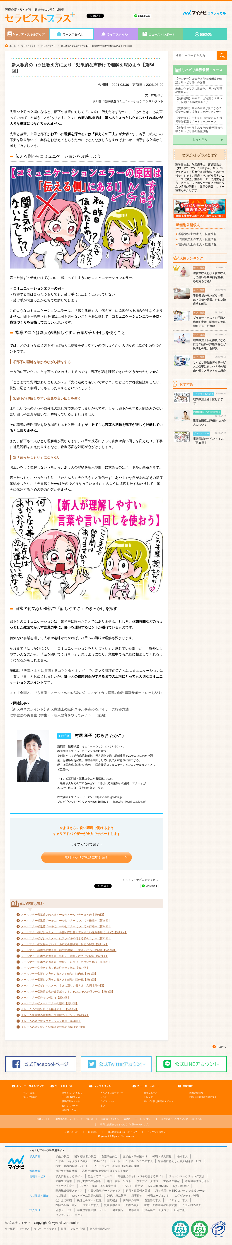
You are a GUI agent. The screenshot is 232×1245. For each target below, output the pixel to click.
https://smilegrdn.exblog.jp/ (129, 801)
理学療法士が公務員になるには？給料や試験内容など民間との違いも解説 (209, 344)
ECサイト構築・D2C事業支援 (98, 1185)
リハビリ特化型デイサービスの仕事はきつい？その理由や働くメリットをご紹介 (209, 366)
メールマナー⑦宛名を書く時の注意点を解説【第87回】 (55, 968)
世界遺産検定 (171, 1181)
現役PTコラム (69, 1110)
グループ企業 (77, 1228)
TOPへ (221, 1046)
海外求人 (182, 1156)
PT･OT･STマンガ (71, 1097)
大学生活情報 (64, 1181)
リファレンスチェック (69, 1214)
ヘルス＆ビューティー (112, 1092)
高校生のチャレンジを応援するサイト (141, 1176)
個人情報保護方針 (100, 1228)
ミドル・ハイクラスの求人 (72, 1161)
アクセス (24, 1228)
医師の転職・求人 (66, 1205)
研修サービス (64, 1210)
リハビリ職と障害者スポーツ (158, 1101)
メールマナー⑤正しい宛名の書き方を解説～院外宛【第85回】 (59, 979)
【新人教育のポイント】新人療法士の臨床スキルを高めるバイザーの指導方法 (69, 709)
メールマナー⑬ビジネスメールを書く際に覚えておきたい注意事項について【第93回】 (74, 932)
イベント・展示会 (132, 1185)
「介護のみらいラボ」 (125, 1124)
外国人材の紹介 (191, 1205)
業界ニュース (150, 1092)
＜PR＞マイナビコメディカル (140, 879)
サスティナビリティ (45, 1228)
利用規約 (92, 1132)
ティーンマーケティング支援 (186, 1176)
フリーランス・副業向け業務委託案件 (116, 1166)
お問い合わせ (71, 1132)
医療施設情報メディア (69, 1190)
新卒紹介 (136, 1195)
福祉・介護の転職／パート (72, 1166)
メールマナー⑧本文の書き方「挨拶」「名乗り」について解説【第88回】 (66, 962)
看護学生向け (109, 1156)
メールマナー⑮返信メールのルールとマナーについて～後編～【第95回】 (66, 920)
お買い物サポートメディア (104, 1190)
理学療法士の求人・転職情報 (197, 234)
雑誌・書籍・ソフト (119, 1181)
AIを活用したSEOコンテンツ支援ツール (180, 1190)
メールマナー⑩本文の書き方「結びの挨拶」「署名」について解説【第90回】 (68, 950)
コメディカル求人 (177, 1200)
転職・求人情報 (162, 1156)
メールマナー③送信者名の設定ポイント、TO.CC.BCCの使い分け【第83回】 (67, 991)
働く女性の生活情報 (89, 1181)
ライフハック (107, 1101)
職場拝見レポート (71, 1101)
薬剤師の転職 (131, 1200)
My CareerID (180, 1185)
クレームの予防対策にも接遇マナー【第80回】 (49, 1009)
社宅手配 (179, 1210)
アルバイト (100, 1161)
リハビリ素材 (30, 1097)
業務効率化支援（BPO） (92, 1210)
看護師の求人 (152, 1200)
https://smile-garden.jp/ (108, 797)
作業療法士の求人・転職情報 (197, 239)
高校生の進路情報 (66, 1171)
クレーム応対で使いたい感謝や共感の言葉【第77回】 (54, 1027)
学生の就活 (62, 1156)
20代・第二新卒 (116, 1195)
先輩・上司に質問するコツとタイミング (54, 670)
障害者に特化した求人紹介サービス (179, 1161)
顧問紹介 (112, 1200)
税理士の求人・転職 (89, 1200)
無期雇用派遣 (112, 1205)
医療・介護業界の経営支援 (160, 1205)
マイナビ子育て (65, 1185)
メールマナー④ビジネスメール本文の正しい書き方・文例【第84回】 (63, 985)
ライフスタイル (117, 34)
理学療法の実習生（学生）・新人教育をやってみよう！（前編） (59, 715)
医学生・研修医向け (135, 1156)
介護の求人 (132, 1205)
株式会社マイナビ (17, 1223)
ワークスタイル (73, 34)
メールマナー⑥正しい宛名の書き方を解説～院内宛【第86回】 (59, 973)
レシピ (104, 1097)
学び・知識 (28, 1092)
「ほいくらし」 (182, 1119)
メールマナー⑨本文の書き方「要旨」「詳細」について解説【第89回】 (64, 956)
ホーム (13, 46)
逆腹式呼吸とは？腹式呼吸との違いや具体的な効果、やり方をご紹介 (209, 277)
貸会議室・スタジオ (157, 1210)
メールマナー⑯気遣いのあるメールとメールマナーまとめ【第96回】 (63, 914)
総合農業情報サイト (197, 1181)
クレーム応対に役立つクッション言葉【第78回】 (51, 1021)
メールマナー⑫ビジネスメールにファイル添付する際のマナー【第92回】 (66, 938)
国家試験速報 (196, 1092)
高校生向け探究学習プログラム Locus (105, 1171)
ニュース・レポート (161, 34)
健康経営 (133, 1210)
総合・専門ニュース (100, 1176)
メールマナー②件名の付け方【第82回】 (45, 997)
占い (103, 1105)
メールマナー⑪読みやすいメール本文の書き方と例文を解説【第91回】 (64, 944)
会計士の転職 (64, 1200)
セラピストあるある (72, 1092)
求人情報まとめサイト (69, 1176)
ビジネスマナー (48, 46)
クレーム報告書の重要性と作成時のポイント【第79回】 (55, 1015)
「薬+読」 (75, 1119)
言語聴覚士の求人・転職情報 (197, 244)
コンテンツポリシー (157, 1132)
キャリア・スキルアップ (28, 34)
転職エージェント (158, 1195)
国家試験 (206, 34)
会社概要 (10, 1228)
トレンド (148, 1097)
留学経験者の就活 (85, 1156)
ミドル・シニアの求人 (139, 1161)
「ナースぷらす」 (126, 1119)
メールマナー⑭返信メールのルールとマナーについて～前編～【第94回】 (66, 926)
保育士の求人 (90, 1205)
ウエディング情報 (147, 1181)
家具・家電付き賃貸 (138, 1190)
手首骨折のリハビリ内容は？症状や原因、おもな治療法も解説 (209, 299)
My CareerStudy (158, 1185)
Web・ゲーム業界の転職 (87, 1195)
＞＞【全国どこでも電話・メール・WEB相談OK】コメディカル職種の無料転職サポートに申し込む (86, 693)
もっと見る (199, 139)
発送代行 (117, 1210)
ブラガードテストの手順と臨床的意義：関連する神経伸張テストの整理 (209, 322)
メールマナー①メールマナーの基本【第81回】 (49, 1003)
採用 (63, 1228)
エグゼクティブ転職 (186, 1195)
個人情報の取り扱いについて (122, 1132)
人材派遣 (61, 1195)
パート (116, 1161)
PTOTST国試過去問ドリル (203, 1097)
